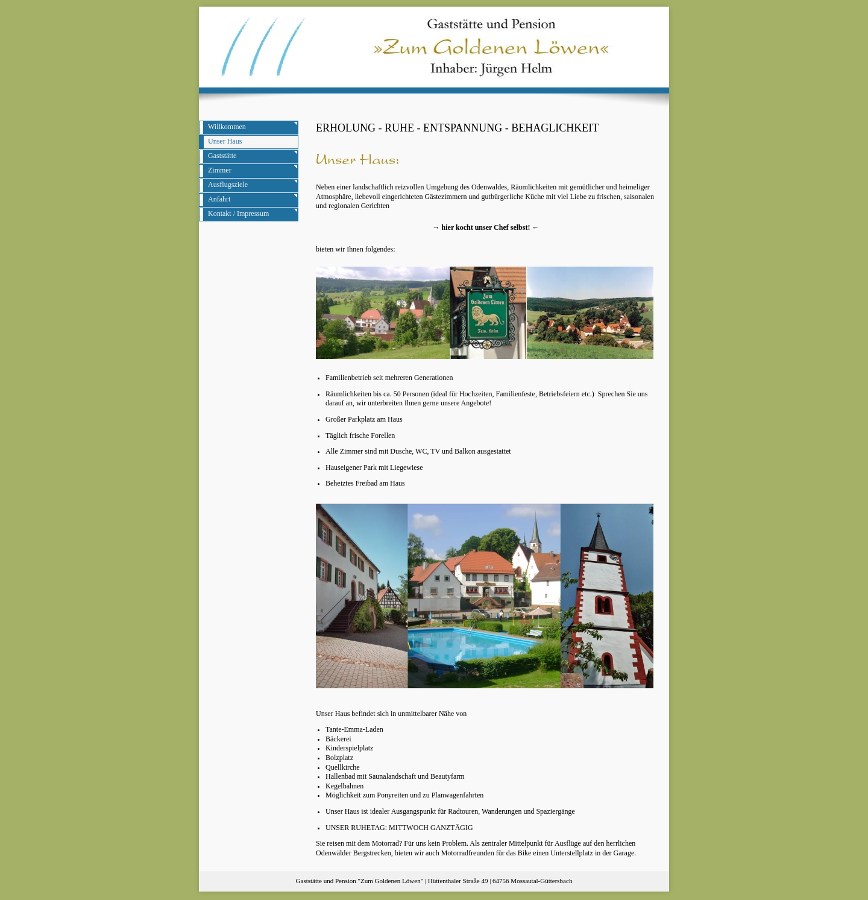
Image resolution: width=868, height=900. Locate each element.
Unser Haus (225, 141)
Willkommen (227, 126)
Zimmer (219, 170)
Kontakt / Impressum (238, 213)
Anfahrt (219, 199)
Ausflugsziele (228, 184)
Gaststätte (222, 155)
